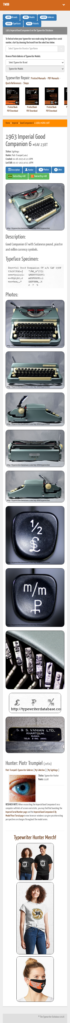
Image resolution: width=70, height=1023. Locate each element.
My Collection (40, 770)
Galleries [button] (47, 17)
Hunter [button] (29, 169)
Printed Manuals (38, 78)
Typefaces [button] (13, 23)
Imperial (15, 123)
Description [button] (14, 169)
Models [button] (29, 17)
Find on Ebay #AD (17, 176)
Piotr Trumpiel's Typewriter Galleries (19, 770)
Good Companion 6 (27, 123)
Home (8, 123)
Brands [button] (11, 17)
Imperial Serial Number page (16, 812)
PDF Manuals (53, 78)
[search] (35, 62)
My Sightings (53, 770)
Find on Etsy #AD (39, 176)
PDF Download (12, 111)
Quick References (13, 83)
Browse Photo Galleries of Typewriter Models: (23, 56)
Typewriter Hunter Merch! (35, 837)
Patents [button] (32, 23)
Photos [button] (44, 169)
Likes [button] (58, 169)
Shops (26, 83)
